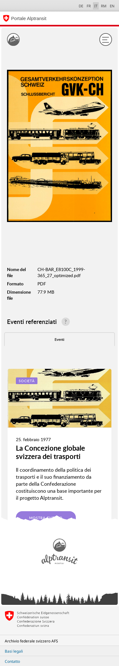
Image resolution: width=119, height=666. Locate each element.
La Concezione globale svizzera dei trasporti (50, 452)
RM (103, 6)
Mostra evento (46, 517)
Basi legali (14, 651)
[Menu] (105, 39)
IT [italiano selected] (95, 6)
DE (81, 6)
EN (112, 6)
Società (27, 380)
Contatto (12, 661)
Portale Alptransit (28, 18)
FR (89, 6)
